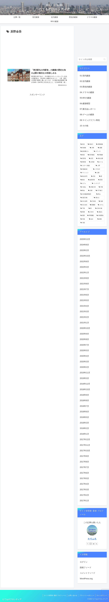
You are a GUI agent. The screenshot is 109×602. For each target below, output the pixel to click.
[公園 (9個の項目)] (99, 172)
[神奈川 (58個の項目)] (91, 144)
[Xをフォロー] (87, 543)
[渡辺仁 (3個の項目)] (100, 212)
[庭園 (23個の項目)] (101, 147)
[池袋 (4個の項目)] (101, 201)
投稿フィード (85, 567)
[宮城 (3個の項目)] (84, 219)
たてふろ (92, 539)
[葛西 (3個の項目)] (83, 215)
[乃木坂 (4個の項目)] (93, 201)
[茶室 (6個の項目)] (101, 179)
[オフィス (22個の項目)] (99, 151)
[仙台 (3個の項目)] (92, 219)
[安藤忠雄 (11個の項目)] (86, 169)
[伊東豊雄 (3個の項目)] (100, 215)
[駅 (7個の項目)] (101, 176)
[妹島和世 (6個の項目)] (92, 179)
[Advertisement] (37, 50)
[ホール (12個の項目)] (101, 162)
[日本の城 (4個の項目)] (99, 208)
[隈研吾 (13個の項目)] (84, 162)
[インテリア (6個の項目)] (98, 183)
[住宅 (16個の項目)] (91, 158)
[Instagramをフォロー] (90, 543)
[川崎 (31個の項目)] (93, 147)
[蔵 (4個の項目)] (91, 208)
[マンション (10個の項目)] (87, 172)
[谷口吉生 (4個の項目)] (84, 205)
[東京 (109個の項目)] (83, 144)
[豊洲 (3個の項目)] (83, 212)
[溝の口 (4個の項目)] (99, 197)
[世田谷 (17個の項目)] (84, 158)
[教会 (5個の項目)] (83, 190)
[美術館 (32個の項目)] (84, 147)
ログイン (83, 562)
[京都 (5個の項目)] (90, 190)
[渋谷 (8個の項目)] (94, 176)
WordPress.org (86, 579)
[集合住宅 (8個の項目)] (85, 176)
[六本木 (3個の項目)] (91, 212)
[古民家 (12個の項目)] (92, 162)
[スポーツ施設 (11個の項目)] (87, 165)
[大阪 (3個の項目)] (92, 222)
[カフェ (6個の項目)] (85, 183)
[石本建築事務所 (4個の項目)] (87, 194)
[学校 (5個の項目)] (101, 187)
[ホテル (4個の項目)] (101, 205)
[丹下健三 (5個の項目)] (100, 190)
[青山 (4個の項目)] (100, 194)
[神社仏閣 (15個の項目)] (100, 158)
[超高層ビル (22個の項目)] (86, 151)
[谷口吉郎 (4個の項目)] (84, 201)
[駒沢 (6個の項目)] (83, 179)
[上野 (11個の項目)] (100, 165)
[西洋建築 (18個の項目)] (91, 154)
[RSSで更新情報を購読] (96, 543)
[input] (92, 59)
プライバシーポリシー (86, 595)
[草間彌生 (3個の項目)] (90, 215)
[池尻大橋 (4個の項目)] (86, 197)
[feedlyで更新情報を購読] (93, 543)
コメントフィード (87, 573)
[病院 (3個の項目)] (101, 219)
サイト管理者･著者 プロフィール (55, 595)
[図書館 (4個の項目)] (93, 205)
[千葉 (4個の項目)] (83, 208)
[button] (104, 59)
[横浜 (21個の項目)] (83, 154)
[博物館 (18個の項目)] (101, 154)
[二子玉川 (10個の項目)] (98, 169)
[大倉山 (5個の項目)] (84, 187)
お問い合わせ (72, 595)
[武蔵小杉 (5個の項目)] (92, 187)
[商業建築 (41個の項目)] (100, 144)
